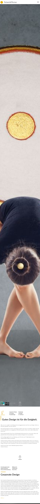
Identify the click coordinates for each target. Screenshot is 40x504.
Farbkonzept (14, 468)
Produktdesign (12, 414)
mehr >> (2, 497)
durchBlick (8, 405)
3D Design (11, 413)
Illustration (14, 469)
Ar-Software (21, 414)
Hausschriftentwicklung (5, 469)
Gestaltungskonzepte (5, 467)
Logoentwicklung (4, 468)
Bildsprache (14, 467)
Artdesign (20, 413)
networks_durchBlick (10, 403)
